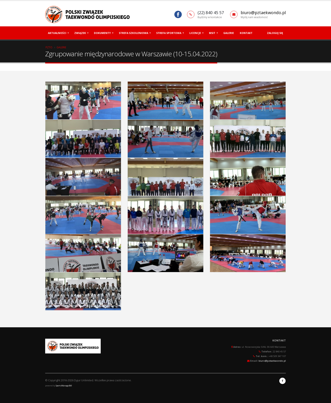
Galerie (228, 33)
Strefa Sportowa (168, 33)
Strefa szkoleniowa (133, 33)
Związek (80, 33)
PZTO (49, 47)
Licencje (195, 33)
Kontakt (246, 33)
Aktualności (57, 33)
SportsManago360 (64, 385)
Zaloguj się (275, 33)
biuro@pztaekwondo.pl (263, 12)
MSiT (212, 33)
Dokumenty (102, 33)
